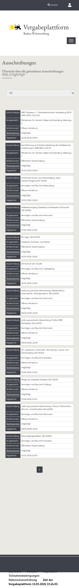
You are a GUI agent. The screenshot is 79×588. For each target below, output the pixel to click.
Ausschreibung (12, 112)
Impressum (50, 571)
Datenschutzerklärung (23, 580)
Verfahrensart (12, 128)
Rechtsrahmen (13, 133)
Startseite (15, 571)
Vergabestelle (12, 120)
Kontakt (32, 571)
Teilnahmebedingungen (24, 576)
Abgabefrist (11, 137)
